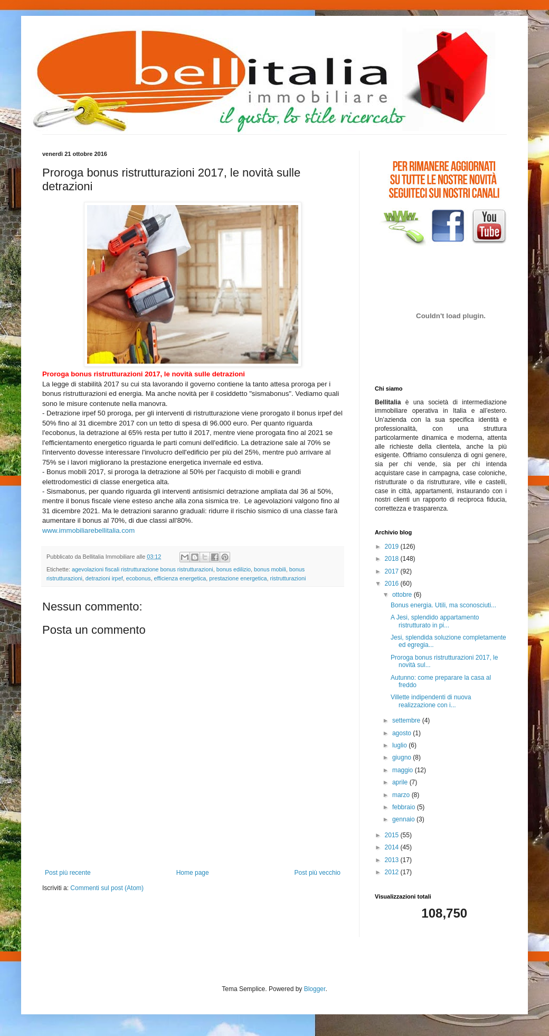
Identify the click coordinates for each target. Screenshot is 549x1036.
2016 (393, 583)
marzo (402, 795)
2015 (393, 835)
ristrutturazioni (288, 578)
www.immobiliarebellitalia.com (88, 530)
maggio (403, 770)
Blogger (315, 989)
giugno (402, 757)
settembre (407, 720)
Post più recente (68, 872)
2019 (393, 546)
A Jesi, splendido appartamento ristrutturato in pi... (435, 621)
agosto (402, 733)
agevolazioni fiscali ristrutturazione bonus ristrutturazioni (142, 569)
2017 (393, 571)
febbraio (404, 807)
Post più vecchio (317, 872)
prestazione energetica (238, 578)
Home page (192, 872)
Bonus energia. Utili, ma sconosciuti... (443, 605)
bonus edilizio (233, 569)
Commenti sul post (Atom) (107, 888)
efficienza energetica (180, 578)
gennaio (404, 819)
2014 (393, 847)
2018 (393, 558)
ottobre (403, 594)
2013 (393, 860)
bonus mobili (270, 569)
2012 (393, 872)
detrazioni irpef (104, 578)
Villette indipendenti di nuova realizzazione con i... (431, 700)
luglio (400, 745)
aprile (401, 782)
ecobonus (138, 578)
